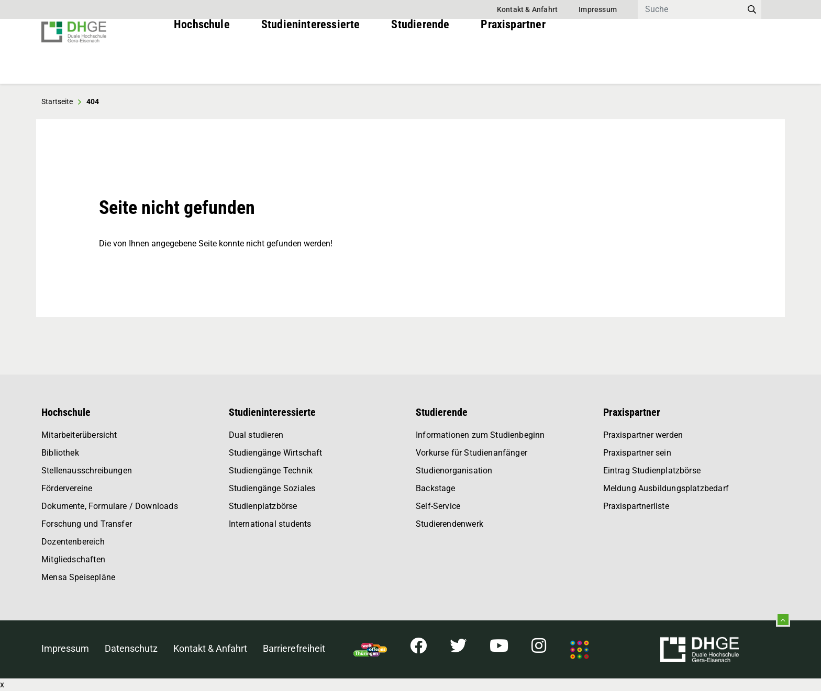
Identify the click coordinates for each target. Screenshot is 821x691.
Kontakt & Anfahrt (527, 9)
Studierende (420, 62)
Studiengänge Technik (271, 470)
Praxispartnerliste (636, 506)
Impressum (598, 9)
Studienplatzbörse (263, 506)
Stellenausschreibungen (86, 470)
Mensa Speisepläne (78, 577)
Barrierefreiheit (294, 648)
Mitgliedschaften (73, 559)
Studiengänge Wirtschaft (276, 453)
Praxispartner (513, 62)
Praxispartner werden (643, 435)
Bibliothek (60, 453)
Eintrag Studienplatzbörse (652, 470)
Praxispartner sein (637, 453)
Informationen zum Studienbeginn (480, 435)
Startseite (57, 101)
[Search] (690, 9)
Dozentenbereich (73, 542)
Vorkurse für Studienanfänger (471, 453)
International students (270, 524)
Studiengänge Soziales (272, 488)
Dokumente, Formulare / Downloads (109, 506)
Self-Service (438, 506)
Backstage (436, 488)
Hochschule (202, 62)
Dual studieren (256, 435)
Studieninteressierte (310, 62)
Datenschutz (131, 648)
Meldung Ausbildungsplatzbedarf (666, 488)
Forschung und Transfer (86, 524)
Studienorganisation (454, 470)
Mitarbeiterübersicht (79, 435)
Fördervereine (66, 488)
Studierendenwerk (449, 524)
